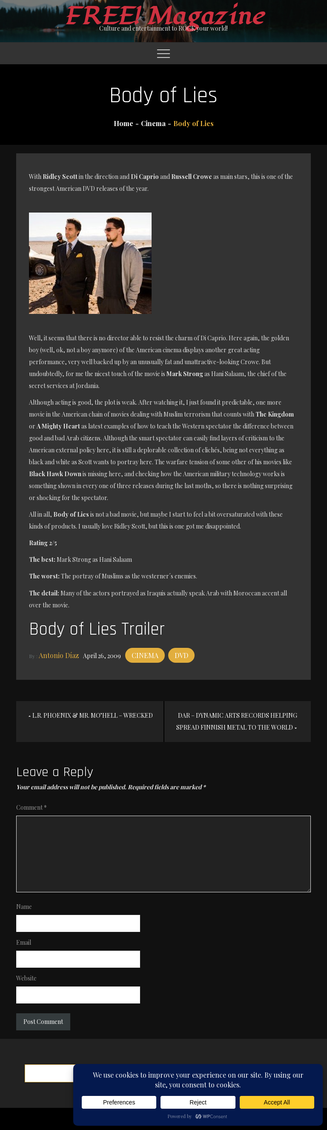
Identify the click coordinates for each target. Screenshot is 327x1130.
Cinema (145, 655)
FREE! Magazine (163, 16)
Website (26, 978)
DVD (181, 655)
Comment (31, 807)
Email (23, 942)
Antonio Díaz (59, 655)
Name (24, 907)
